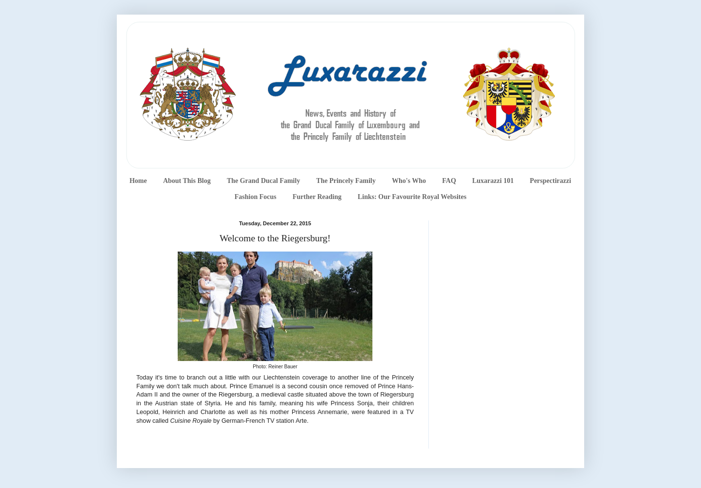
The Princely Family (346, 180)
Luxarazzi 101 (493, 180)
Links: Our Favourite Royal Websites (412, 196)
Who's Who (409, 180)
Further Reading (317, 196)
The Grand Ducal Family (263, 180)
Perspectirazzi (550, 180)
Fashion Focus (256, 196)
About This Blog (187, 180)
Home (138, 180)
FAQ (449, 180)
